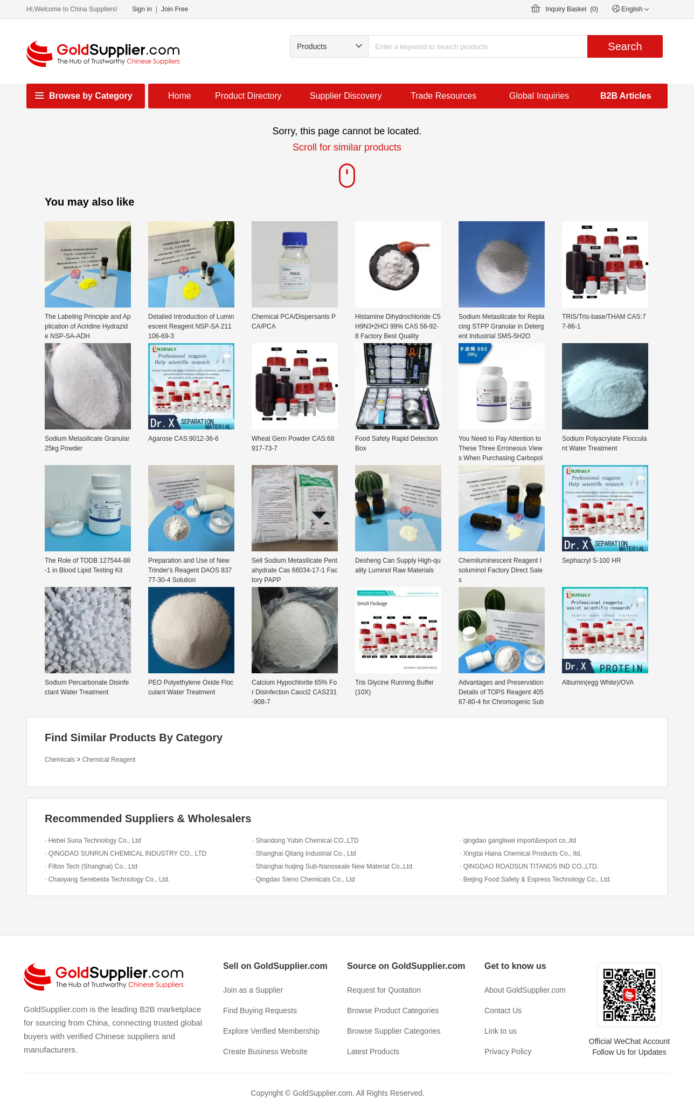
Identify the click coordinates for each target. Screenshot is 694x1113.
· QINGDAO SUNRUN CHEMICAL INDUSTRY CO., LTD (125, 853)
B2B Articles (625, 95)
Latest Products (373, 1051)
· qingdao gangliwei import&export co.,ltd (518, 840)
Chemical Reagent (109, 759)
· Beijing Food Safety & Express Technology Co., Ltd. (535, 879)
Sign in (142, 9)
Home (179, 95)
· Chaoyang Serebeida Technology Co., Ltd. (107, 879)
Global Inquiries (539, 95)
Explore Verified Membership (271, 1031)
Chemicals (60, 759)
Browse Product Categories (393, 1010)
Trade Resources (443, 95)
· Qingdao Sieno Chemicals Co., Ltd (303, 879)
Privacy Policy (507, 1051)
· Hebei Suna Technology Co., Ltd (93, 840)
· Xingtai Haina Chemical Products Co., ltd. (521, 853)
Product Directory (248, 95)
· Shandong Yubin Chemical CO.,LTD (305, 840)
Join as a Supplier (253, 990)
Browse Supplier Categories (394, 1031)
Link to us (500, 1031)
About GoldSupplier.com (525, 990)
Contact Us (503, 1010)
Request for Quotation (384, 990)
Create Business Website (265, 1051)
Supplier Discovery (345, 95)
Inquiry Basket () (572, 9)
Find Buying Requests (260, 1010)
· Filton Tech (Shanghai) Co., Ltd (91, 866)
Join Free (174, 9)
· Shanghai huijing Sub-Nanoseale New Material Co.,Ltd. (333, 866)
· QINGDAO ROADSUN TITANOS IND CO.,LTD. (529, 866)
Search (625, 46)
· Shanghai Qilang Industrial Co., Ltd (304, 853)
